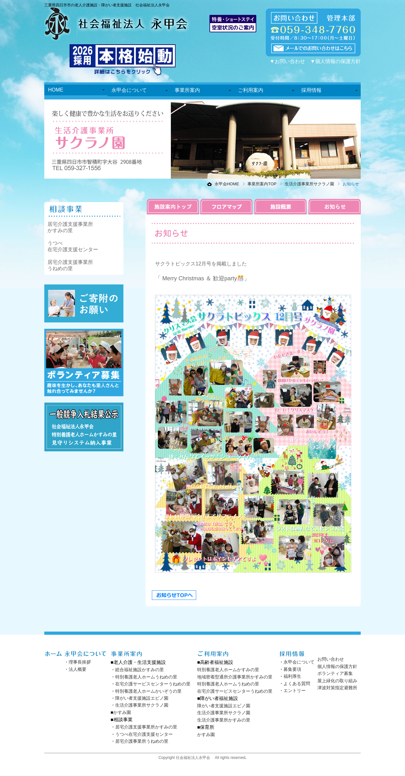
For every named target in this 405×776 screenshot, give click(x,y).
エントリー (295, 690)
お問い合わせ (330, 659)
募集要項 (292, 669)
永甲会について (129, 90)
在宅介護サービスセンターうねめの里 (152, 683)
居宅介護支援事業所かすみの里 (146, 726)
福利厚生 (292, 676)
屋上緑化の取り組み (337, 680)
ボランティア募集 (335, 673)
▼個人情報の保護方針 (335, 61)
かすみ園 (122, 712)
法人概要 (77, 669)
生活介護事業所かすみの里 (223, 719)
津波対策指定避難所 (337, 687)
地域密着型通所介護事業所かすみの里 (234, 676)
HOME (55, 89)
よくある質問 (297, 683)
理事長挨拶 (80, 662)
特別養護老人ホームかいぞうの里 (148, 691)
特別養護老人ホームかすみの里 (228, 669)
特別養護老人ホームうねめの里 (146, 676)
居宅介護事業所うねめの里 (141, 741)
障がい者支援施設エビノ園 (141, 698)
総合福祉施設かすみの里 (139, 669)
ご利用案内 (250, 90)
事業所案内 (187, 90)
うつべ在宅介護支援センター (144, 734)
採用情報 (311, 90)
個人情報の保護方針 (337, 666)
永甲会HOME (227, 183)
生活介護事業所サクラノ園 (309, 183)
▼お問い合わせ (287, 61)
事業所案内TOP (262, 183)
